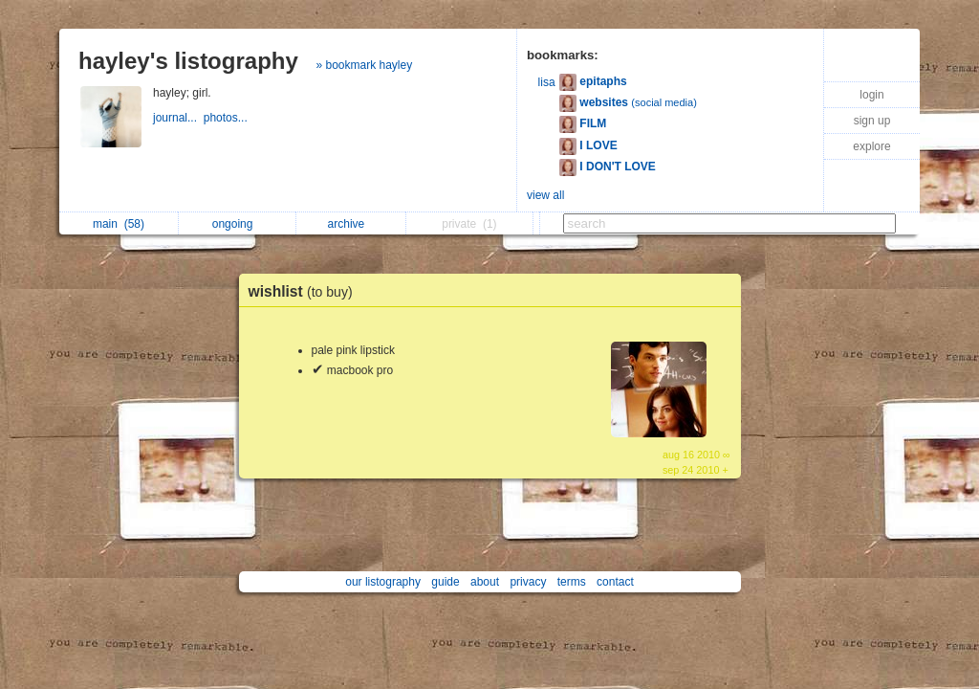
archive (351, 224)
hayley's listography (188, 61)
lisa (546, 82)
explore (871, 146)
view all (545, 195)
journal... (178, 117)
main (118, 224)
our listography (383, 582)
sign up (872, 120)
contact (615, 582)
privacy (528, 582)
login (871, 94)
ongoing (237, 224)
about (484, 582)
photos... (227, 117)
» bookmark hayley (363, 65)
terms (571, 582)
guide (445, 582)
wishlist (305, 291)
